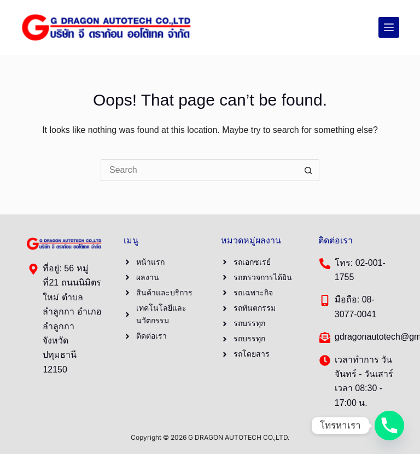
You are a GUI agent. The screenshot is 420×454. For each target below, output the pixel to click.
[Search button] (308, 170)
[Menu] (388, 27)
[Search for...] (199, 170)
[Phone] (389, 425)
